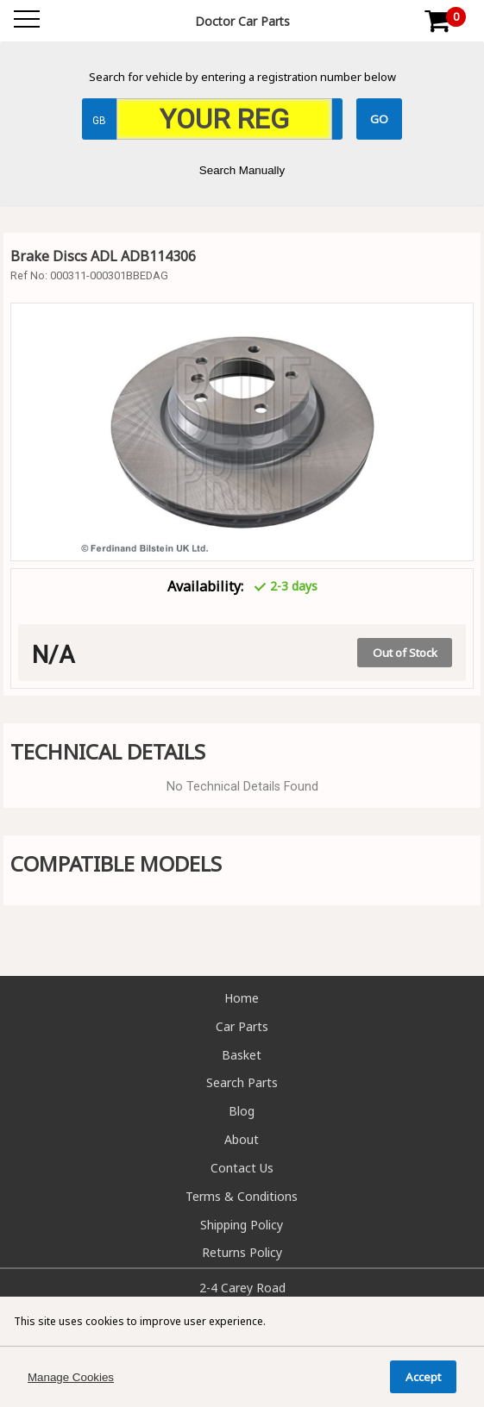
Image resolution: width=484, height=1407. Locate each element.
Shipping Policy (241, 1224)
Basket (241, 1055)
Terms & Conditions (241, 1196)
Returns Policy (242, 1252)
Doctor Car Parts (242, 21)
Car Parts (242, 1026)
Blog (242, 1111)
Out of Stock (405, 652)
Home (241, 998)
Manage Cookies (71, 1377)
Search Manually (242, 170)
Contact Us (242, 1168)
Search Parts (242, 1082)
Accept (423, 1377)
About (241, 1139)
